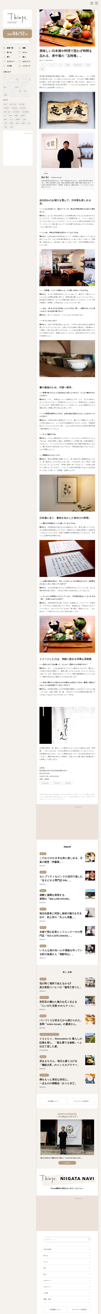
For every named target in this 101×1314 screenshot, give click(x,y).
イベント (6, 91)
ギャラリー (52, 65)
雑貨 (25, 91)
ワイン (22, 87)
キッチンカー (13, 95)
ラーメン (27, 95)
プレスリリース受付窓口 (81, 1101)
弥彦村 (10, 115)
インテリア (23, 79)
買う (8, 57)
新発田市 (23, 115)
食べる (9, 52)
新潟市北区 (23, 108)
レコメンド (26, 66)
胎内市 (5, 119)
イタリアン (13, 91)
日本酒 (16, 87)
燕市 (29, 123)
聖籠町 (16, 115)
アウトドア (25, 83)
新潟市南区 (14, 108)
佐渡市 (11, 127)
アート (10, 87)
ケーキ (20, 95)
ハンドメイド (7, 83)
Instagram (68, 783)
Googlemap (45, 783)
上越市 (5, 127)
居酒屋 (5, 95)
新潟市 (5, 104)
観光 (5, 87)
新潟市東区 (6, 108)
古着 (17, 79)
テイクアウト (26, 76)
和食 (20, 91)
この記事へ (67, 1163)
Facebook (57, 783)
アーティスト (16, 83)
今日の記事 (47, 1249)
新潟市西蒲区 (25, 111)
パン (5, 79)
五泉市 (24, 119)
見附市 (17, 123)
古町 (5, 115)
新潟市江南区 (7, 111)
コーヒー (11, 79)
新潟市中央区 (13, 104)
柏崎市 (23, 123)
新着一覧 (10, 48)
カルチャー (11, 61)
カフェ (24, 52)
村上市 (11, 119)
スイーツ (18, 76)
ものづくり (26, 61)
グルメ (5, 76)
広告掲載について (53, 1101)
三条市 (5, 123)
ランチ (11, 76)
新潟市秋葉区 (16, 111)
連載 (24, 48)
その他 (9, 66)
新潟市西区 (22, 104)
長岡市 (11, 123)
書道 (42, 69)
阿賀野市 (18, 119)
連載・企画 (47, 1299)
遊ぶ (24, 57)
